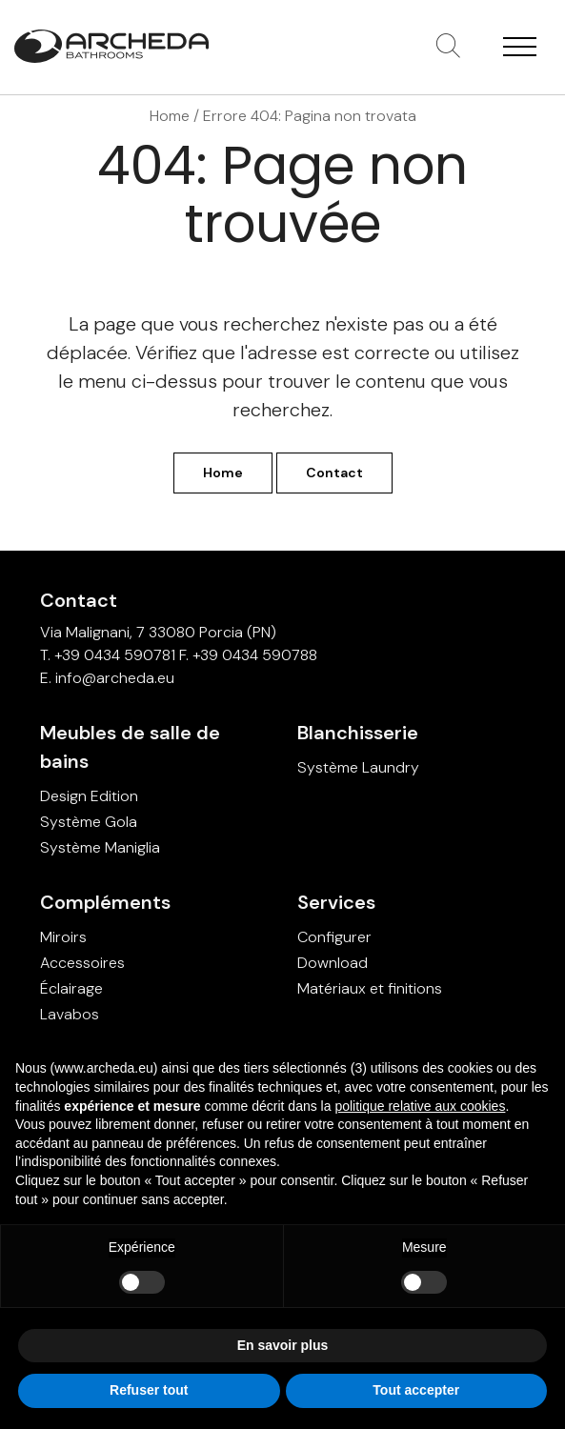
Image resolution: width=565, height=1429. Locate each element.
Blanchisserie (357, 732)
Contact (334, 472)
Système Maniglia (100, 847)
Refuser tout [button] (149, 1390)
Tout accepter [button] (416, 1390)
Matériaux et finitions (369, 988)
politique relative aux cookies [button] (419, 1106)
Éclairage (71, 988)
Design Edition (89, 796)
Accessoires (82, 963)
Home (170, 116)
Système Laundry (358, 767)
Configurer (334, 937)
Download (332, 963)
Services (336, 902)
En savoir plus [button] (283, 1345)
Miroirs (63, 937)
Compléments (105, 902)
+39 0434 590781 (114, 655)
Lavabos (69, 1014)
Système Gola (88, 822)
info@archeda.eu (114, 678)
